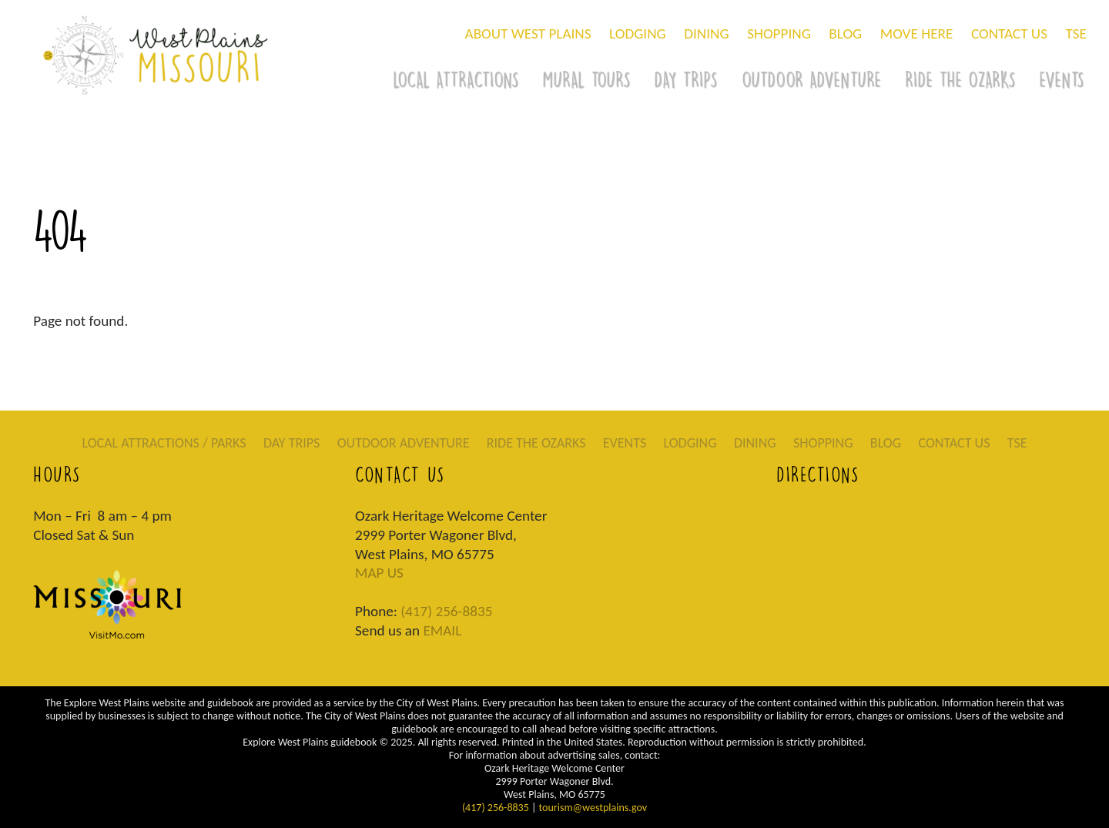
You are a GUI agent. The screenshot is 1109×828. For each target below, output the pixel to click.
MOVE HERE (916, 33)
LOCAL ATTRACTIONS (455, 79)
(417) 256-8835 (446, 611)
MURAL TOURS (586, 79)
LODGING (637, 33)
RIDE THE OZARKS (960, 79)
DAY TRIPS (685, 79)
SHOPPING (779, 33)
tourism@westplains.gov (593, 807)
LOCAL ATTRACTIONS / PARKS (164, 442)
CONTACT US (1009, 33)
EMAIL (442, 630)
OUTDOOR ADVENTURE (811, 79)
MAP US (379, 573)
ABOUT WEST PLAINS (528, 33)
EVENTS (624, 442)
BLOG (845, 33)
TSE (1076, 33)
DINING (706, 33)
